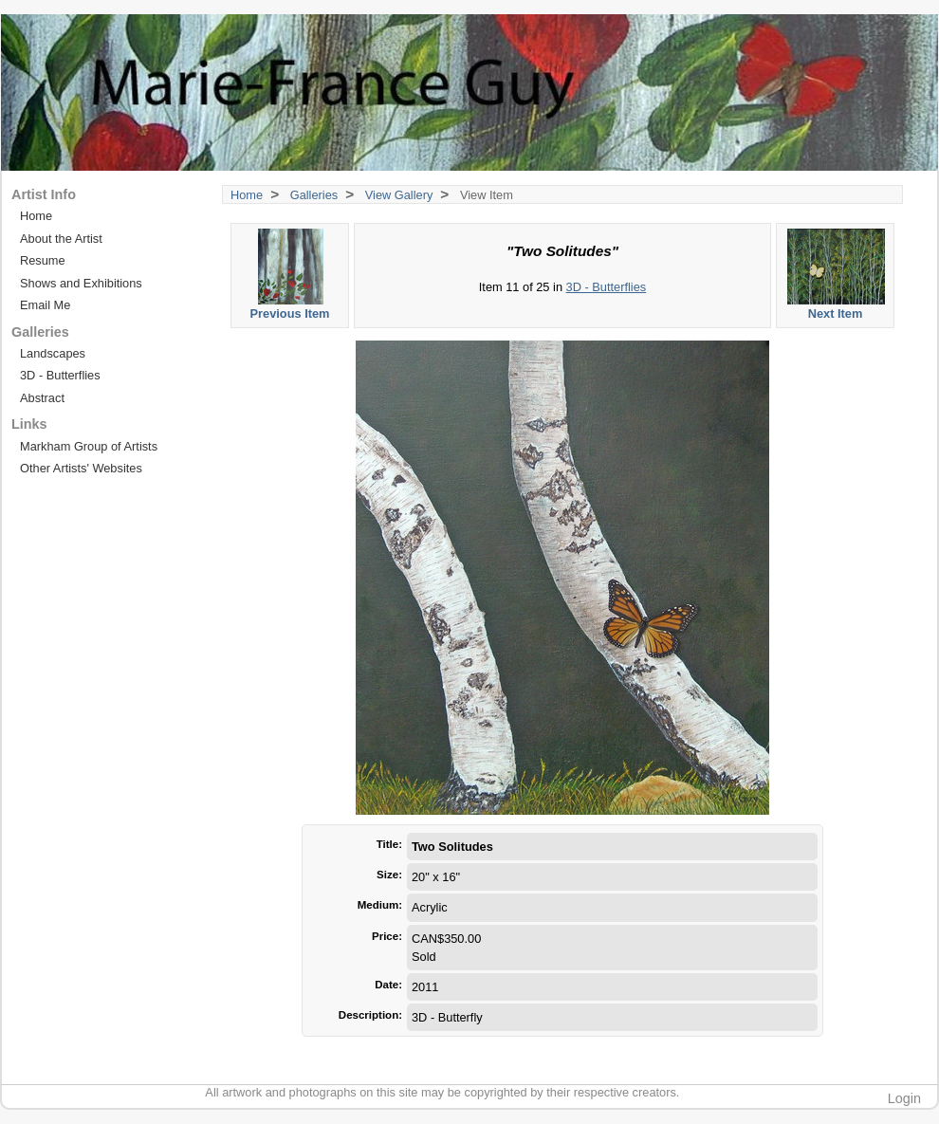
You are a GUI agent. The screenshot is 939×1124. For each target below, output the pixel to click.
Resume (42, 260)
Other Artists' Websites (81, 468)
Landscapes (52, 353)
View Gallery (399, 195)
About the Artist (61, 238)
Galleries (314, 195)
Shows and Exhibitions (81, 283)
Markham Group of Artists (88, 446)
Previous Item (290, 275)
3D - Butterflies (606, 287)
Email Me (45, 305)
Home (246, 195)
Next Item (836, 275)
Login (904, 1098)
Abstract (42, 398)
